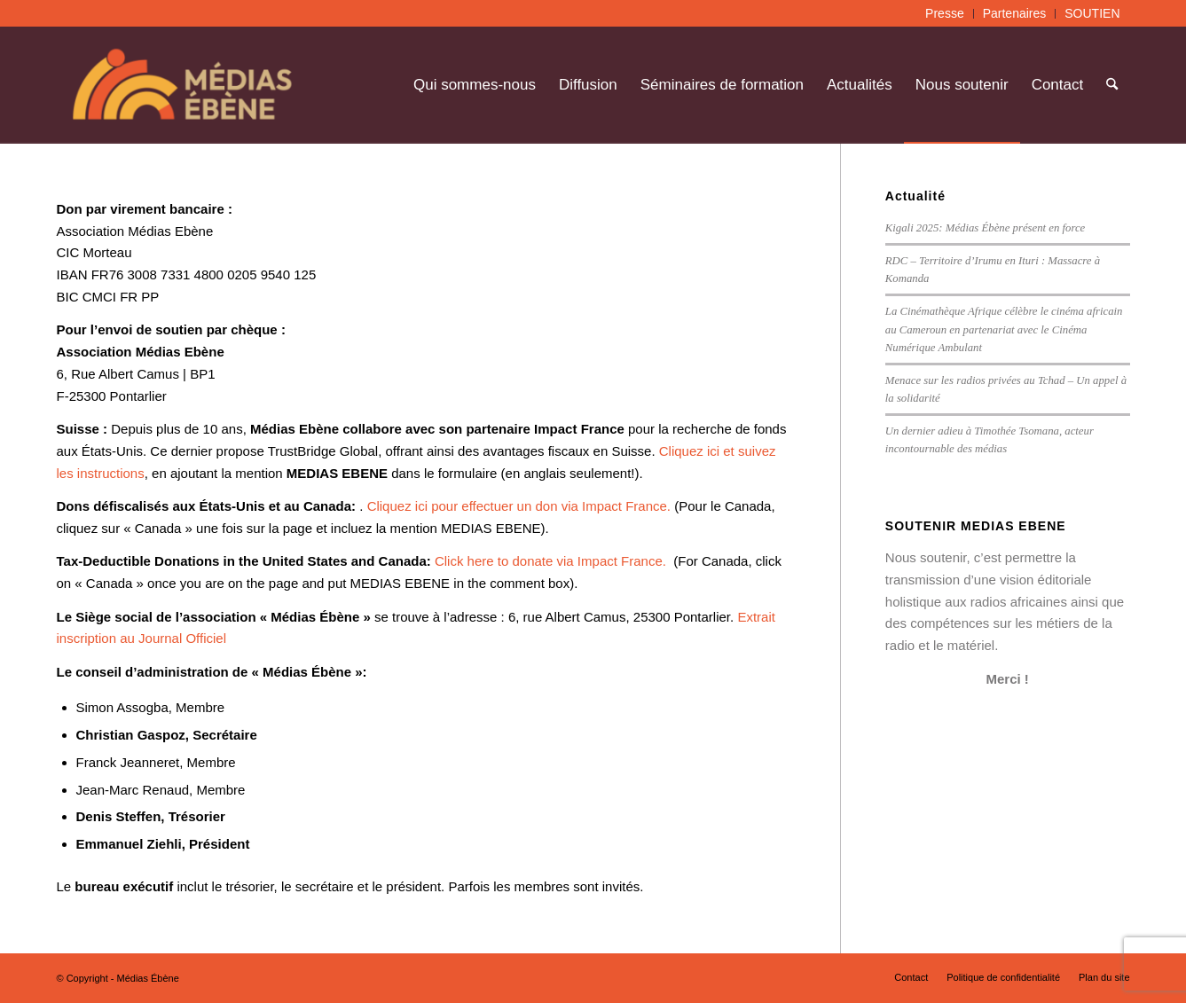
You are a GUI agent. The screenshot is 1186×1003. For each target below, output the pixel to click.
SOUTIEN (1091, 13)
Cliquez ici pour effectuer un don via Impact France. (521, 505)
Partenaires (1015, 13)
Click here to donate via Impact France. (552, 560)
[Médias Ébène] (182, 85)
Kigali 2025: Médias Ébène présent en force (985, 228)
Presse (944, 13)
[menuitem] (945, 14)
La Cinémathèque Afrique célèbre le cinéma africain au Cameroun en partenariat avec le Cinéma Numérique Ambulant (1004, 329)
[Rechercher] (1112, 85)
